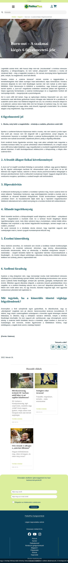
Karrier (34, 541)
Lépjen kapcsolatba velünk (34, 522)
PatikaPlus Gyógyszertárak (34, 516)
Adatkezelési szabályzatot (32, 502)
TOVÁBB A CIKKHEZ (17, 419)
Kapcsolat (34, 555)
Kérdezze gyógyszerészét (34, 545)
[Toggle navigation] (13, 6)
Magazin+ (20, 17)
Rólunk (34, 538)
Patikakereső (34, 543)
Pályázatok (34, 550)
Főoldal (14, 17)
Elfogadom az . (28, 502)
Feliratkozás (34, 507)
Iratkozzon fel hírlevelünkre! (34, 1)
